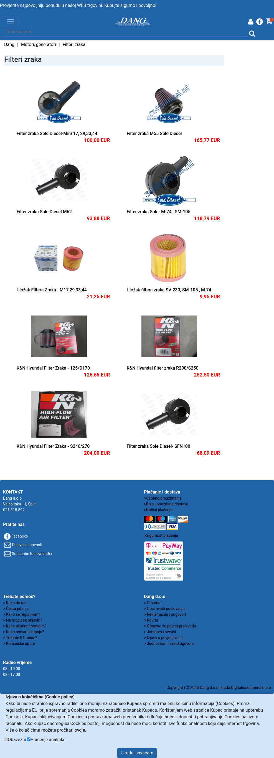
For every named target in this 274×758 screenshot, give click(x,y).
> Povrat (151, 620)
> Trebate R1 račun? (20, 637)
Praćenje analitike (48, 739)
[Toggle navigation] (10, 21)
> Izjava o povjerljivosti (163, 637)
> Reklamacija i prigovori (165, 614)
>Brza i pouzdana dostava (166, 504)
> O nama (152, 603)
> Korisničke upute (19, 643)
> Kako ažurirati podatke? (25, 626)
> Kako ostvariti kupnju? (23, 632)
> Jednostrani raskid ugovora (169, 643)
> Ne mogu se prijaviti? (22, 620)
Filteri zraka (74, 44)
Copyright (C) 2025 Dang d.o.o (192, 687)
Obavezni (17, 739)
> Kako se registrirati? (21, 614)
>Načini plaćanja (158, 510)
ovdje (80, 730)
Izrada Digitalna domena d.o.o (245, 687)
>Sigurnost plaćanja (161, 535)
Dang (9, 44)
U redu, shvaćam (137, 753)
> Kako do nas (15, 603)
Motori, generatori (38, 44)
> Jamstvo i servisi (160, 632)
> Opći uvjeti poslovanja (164, 608)
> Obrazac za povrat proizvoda (170, 626)
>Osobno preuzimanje (163, 498)
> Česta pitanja (16, 608)
